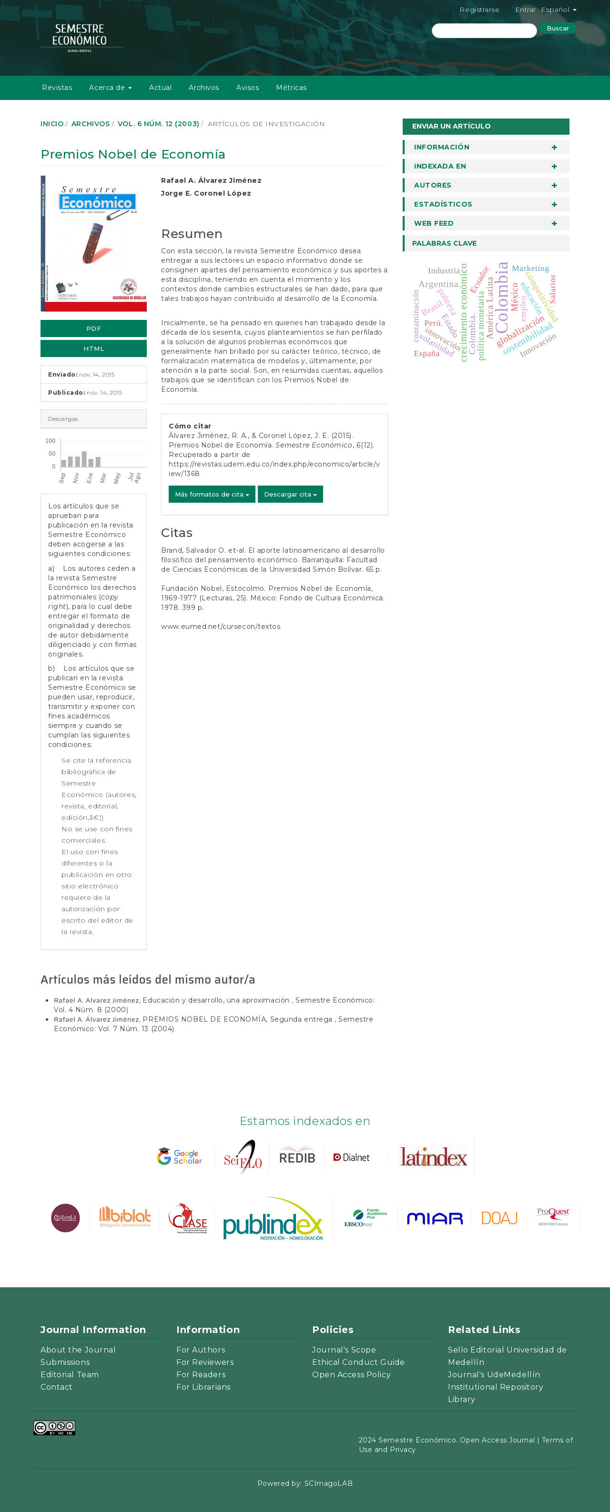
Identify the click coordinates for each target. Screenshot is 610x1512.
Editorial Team (70, 1374)
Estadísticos (443, 204)
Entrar (525, 9)
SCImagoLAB (329, 1483)
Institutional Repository (495, 1387)
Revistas (57, 87)
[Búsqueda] (484, 30)
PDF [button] (94, 328)
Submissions (65, 1362)
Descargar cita (290, 494)
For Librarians (203, 1387)
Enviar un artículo (451, 126)
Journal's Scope (344, 1349)
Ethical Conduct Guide (358, 1362)
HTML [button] (93, 348)
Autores (433, 185)
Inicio (52, 123)
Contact (57, 1387)
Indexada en (440, 166)
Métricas (291, 87)
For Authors (200, 1349)
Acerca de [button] (110, 87)
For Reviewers (205, 1362)
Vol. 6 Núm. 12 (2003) (159, 123)
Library (462, 1399)
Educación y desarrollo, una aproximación (217, 1000)
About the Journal (78, 1349)
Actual (160, 87)
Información (441, 147)
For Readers (200, 1374)
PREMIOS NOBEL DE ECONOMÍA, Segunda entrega (238, 1019)
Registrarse (479, 9)
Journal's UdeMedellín (494, 1374)
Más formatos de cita (212, 494)
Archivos (204, 87)
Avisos (247, 87)
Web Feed (434, 223)
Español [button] (559, 9)
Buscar (558, 28)
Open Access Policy (351, 1374)
